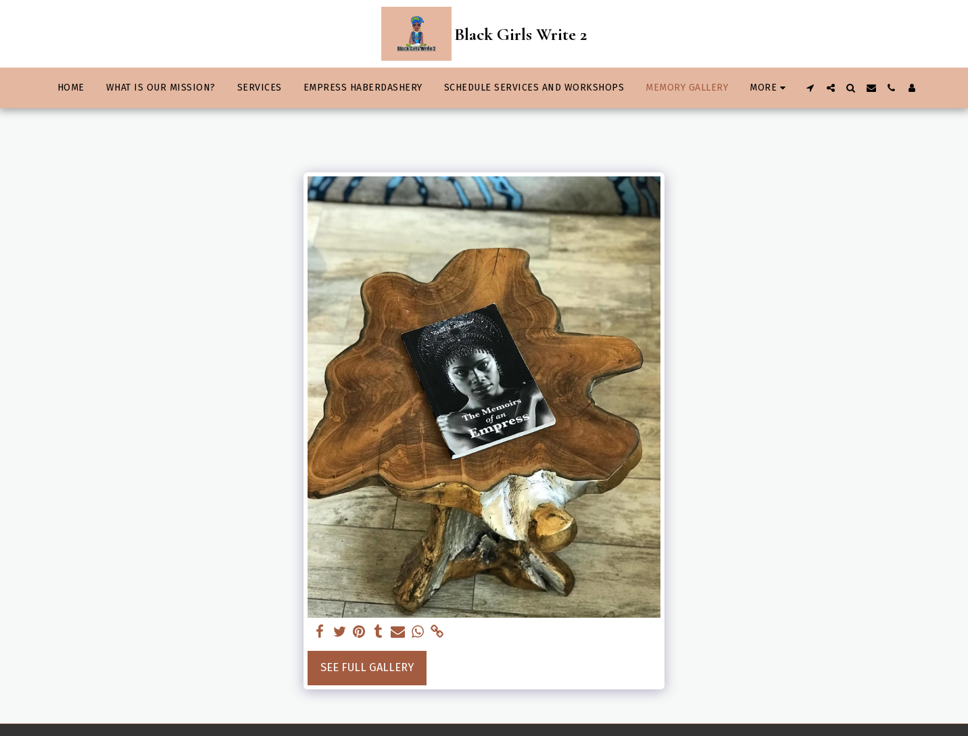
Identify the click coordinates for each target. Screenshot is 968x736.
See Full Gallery (367, 667)
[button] (810, 88)
